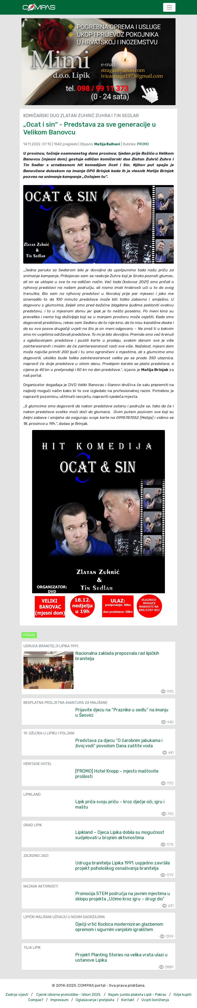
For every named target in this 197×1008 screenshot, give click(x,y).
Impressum (59, 1000)
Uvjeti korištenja (155, 1000)
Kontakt (127, 1000)
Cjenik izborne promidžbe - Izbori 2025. (68, 994)
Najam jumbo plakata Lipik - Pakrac (137, 994)
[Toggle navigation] (169, 7)
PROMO (143, 144)
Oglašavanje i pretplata (95, 1000)
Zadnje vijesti (17, 994)
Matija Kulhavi (107, 144)
